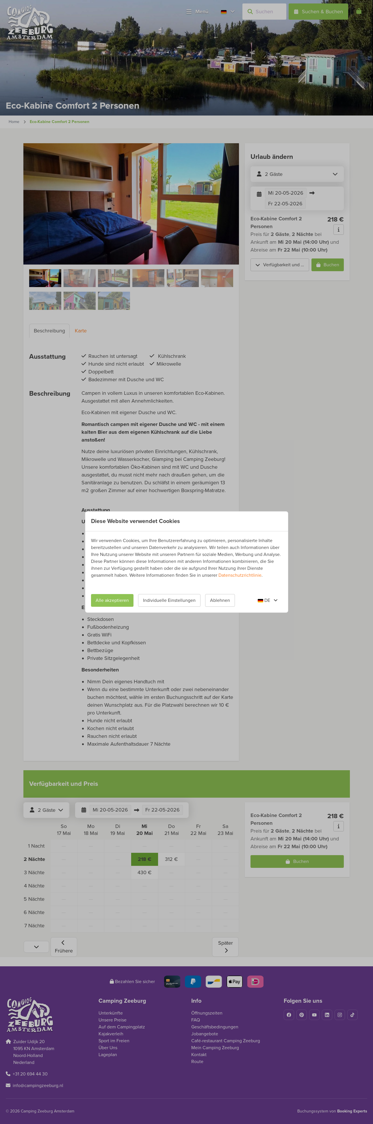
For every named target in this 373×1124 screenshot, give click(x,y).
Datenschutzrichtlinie (239, 575)
